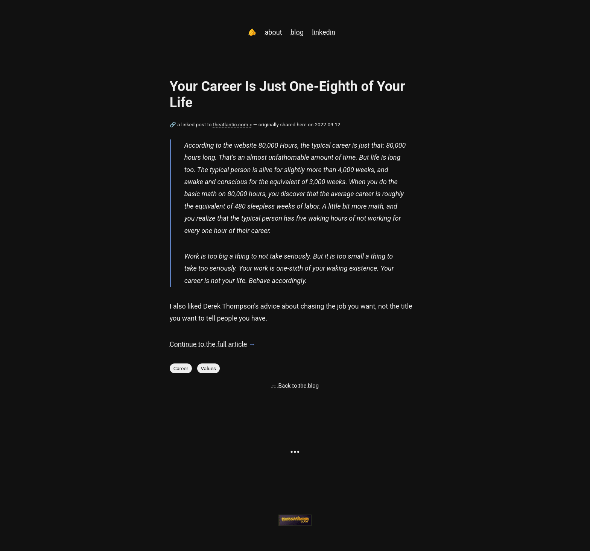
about (273, 32)
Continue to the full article (208, 344)
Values (208, 368)
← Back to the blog (295, 385)
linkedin (323, 32)
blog (297, 32)
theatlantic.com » (232, 124)
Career (180, 368)
